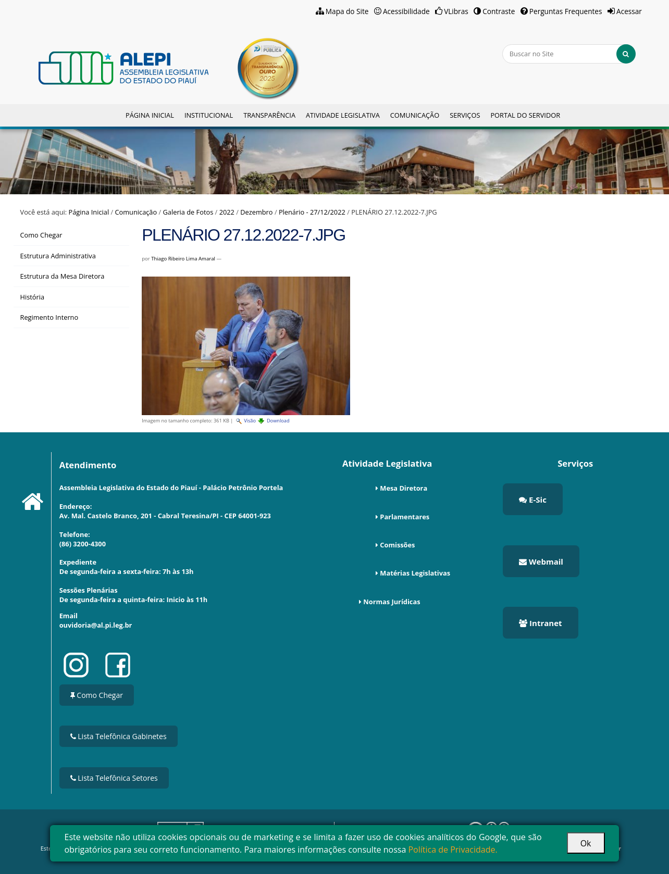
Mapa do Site (347, 11)
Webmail (541, 561)
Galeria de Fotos (188, 212)
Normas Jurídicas (391, 601)
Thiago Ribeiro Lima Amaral (183, 258)
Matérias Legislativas (415, 573)
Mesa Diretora (403, 488)
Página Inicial (150, 115)
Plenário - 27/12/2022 (312, 212)
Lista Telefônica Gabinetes (118, 736)
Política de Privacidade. (452, 849)
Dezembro (256, 212)
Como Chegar (96, 695)
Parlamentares (404, 516)
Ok (585, 843)
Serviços (465, 115)
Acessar (629, 11)
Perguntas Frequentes (565, 11)
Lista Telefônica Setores (114, 778)
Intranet (540, 623)
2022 (226, 212)
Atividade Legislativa (343, 115)
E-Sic (533, 499)
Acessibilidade (406, 11)
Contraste (498, 11)
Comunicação (414, 115)
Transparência (269, 115)
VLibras (456, 11)
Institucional (208, 115)
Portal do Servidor (525, 115)
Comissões (397, 545)
